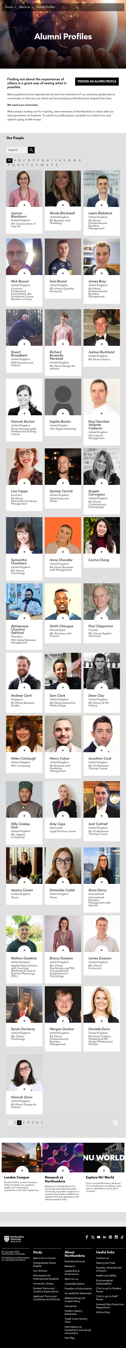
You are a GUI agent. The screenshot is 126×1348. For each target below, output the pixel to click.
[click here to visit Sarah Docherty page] (24, 1004)
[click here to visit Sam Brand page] (63, 256)
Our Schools (40, 1271)
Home (9, 7)
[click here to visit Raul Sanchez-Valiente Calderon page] (102, 397)
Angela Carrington (96, 493)
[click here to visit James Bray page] (102, 256)
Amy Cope (57, 824)
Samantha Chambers (19, 562)
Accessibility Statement (78, 1293)
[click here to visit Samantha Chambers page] (24, 535)
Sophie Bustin (60, 421)
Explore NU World (100, 1177)
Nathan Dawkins (24, 958)
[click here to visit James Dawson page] (102, 933)
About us (24, 7)
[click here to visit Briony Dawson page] (63, 933)
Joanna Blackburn (19, 215)
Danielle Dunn (99, 1029)
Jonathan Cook (100, 758)
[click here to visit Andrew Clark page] (24, 671)
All (9, 160)
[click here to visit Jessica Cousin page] (24, 865)
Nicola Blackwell (62, 213)
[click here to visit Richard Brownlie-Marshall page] (63, 327)
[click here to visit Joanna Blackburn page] (24, 188)
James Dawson (100, 958)
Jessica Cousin (22, 890)
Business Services (75, 1261)
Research (70, 1266)
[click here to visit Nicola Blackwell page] (63, 188)
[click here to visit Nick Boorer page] (24, 256)
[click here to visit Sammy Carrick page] (63, 466)
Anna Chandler (61, 560)
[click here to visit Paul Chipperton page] (102, 601)
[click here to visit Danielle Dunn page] (102, 1004)
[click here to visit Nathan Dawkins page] (24, 933)
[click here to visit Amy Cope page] (63, 799)
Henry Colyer (60, 758)
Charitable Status (74, 1284)
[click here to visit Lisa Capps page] (24, 466)
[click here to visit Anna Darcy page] (102, 865)
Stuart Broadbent (19, 354)
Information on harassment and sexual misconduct (78, 1330)
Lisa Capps (19, 491)
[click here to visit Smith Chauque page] (63, 601)
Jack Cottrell (97, 824)
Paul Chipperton (100, 626)
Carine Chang (98, 560)
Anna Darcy (97, 890)
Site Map (69, 1338)
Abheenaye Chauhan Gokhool (19, 630)
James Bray (97, 281)
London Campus (16, 1177)
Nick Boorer (20, 281)
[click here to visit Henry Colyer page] (63, 734)
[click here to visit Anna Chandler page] (63, 535)
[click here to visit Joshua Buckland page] (102, 327)
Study (37, 1252)
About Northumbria (75, 1254)
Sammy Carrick (61, 491)
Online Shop (103, 1312)
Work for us (71, 1279)
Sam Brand (58, 281)
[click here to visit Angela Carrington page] (102, 466)
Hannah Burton (23, 421)
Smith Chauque (61, 626)
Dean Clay (96, 696)
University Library (43, 1284)
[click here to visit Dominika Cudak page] (63, 865)
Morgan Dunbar (62, 1029)
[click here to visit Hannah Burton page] (24, 397)
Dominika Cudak (62, 890)
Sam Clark (57, 696)
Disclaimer (71, 1306)
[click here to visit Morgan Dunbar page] (63, 1004)
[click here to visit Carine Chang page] (102, 535)
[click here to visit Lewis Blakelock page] (102, 188)
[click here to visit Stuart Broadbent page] (24, 327)
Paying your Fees (105, 1263)
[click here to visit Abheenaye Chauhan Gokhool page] (24, 601)
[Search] (17, 150)
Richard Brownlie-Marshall (57, 356)
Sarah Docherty (23, 1029)
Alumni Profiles (45, 7)
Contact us (102, 1258)
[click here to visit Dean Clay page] (102, 671)
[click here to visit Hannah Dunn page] (24, 1072)
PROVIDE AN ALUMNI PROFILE (97, 81)
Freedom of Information (78, 1289)
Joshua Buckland (101, 352)
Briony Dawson (61, 958)
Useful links (105, 1252)
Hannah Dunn (21, 1097)
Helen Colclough (23, 758)
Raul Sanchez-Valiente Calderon (99, 425)
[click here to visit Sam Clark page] (63, 671)
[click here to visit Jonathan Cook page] (102, 734)
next (115, 1122)
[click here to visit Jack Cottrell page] (102, 799)
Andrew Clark (21, 696)
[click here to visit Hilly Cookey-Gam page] (24, 799)
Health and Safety (106, 1276)
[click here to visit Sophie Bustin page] (63, 397)
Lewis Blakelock (100, 213)
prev (10, 1122)
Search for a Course (44, 1258)
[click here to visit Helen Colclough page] (24, 734)
